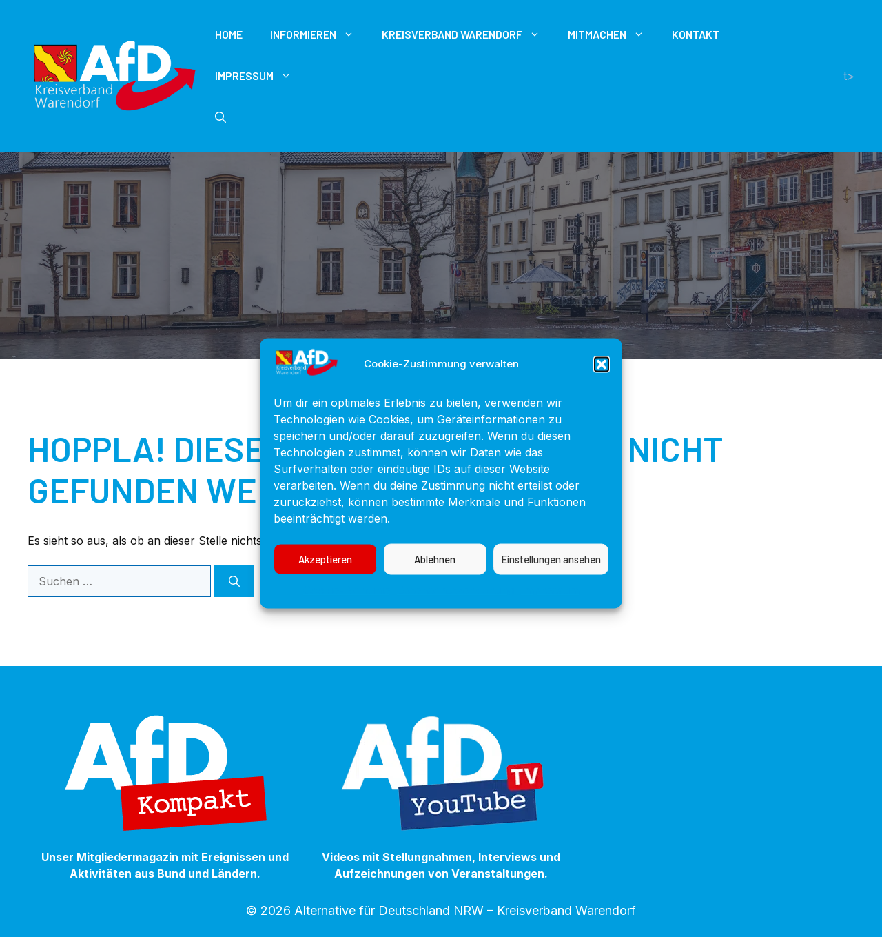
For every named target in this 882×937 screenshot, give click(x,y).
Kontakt (695, 34)
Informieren (319, 34)
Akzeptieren (325, 575)
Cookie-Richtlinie (346, 605)
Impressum (550, 605)
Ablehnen (434, 575)
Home (229, 34)
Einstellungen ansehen (551, 575)
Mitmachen (613, 34)
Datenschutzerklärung (455, 605)
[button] (601, 380)
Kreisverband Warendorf (468, 34)
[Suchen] (234, 581)
